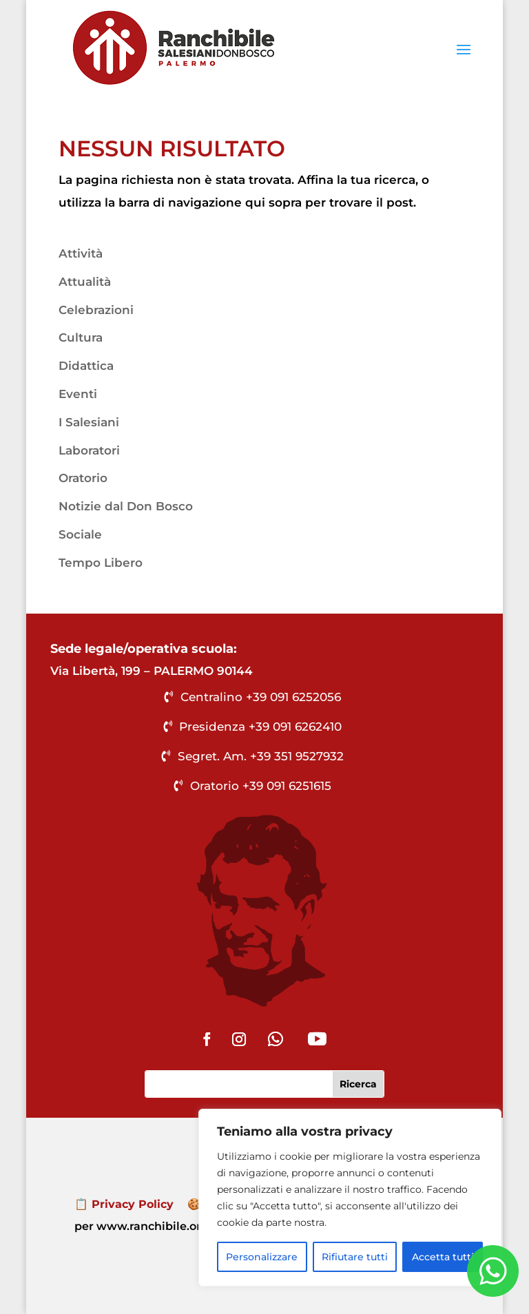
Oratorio (83, 478)
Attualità (85, 282)
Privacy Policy (133, 1204)
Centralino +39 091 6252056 (260, 697)
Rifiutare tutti (355, 1257)
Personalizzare (262, 1257)
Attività (81, 253)
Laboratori (89, 450)
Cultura (81, 337)
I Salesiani (89, 422)
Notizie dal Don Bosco (126, 506)
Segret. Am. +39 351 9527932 (261, 756)
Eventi (78, 394)
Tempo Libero (101, 563)
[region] (349, 1197)
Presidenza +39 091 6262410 (260, 726)
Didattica (86, 366)
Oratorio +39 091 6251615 (260, 786)
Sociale (80, 534)
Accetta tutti (443, 1257)
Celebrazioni (96, 310)
